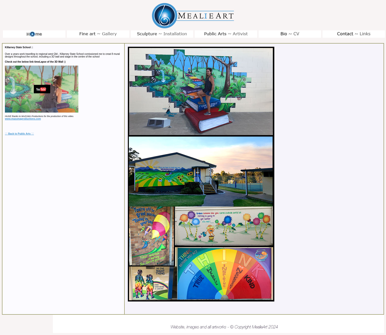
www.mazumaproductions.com (23, 118)
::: (6, 133)
